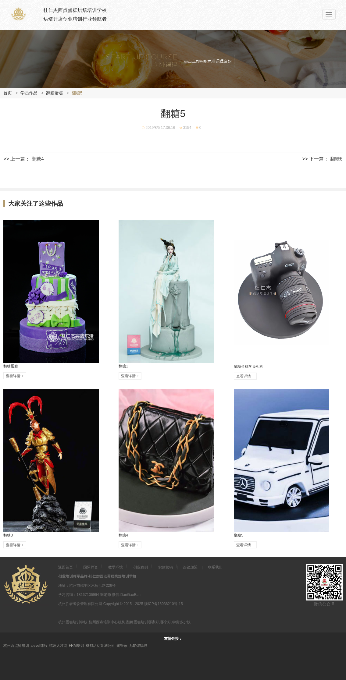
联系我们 (215, 567)
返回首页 (65, 567)
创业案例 (140, 567)
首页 (7, 92)
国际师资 (90, 567)
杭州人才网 (58, 645)
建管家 (121, 645)
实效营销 (165, 567)
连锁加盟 (190, 567)
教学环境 (115, 567)
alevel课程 (38, 645)
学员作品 (28, 92)
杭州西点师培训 (16, 645)
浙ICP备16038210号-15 (163, 604)
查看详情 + (14, 376)
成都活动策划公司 (100, 645)
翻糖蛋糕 (54, 92)
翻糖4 (37, 158)
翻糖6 (336, 158)
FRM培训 (76, 645)
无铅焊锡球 (138, 645)
